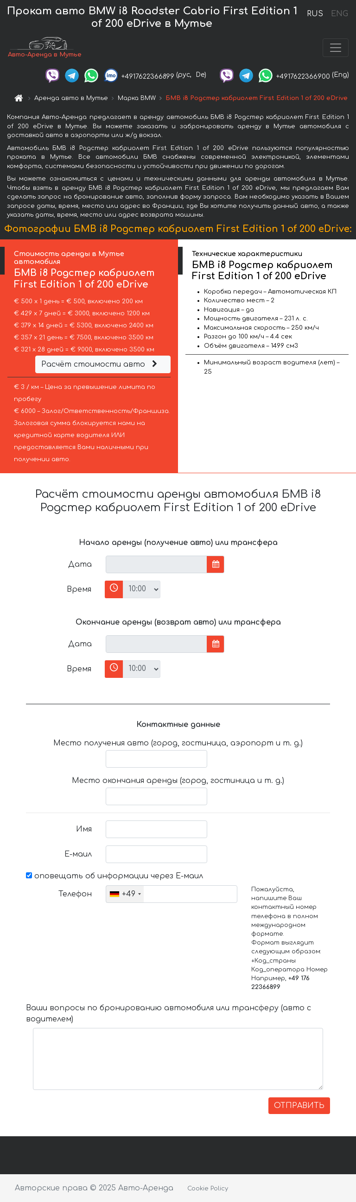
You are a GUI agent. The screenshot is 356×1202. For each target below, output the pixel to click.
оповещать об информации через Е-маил (114, 878)
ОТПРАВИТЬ (299, 1107)
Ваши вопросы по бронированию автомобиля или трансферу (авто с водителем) (168, 1015)
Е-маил (78, 856)
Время (79, 591)
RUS (315, 14)
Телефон (75, 896)
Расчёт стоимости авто (100, 366)
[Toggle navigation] (336, 48)
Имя (84, 831)
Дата (80, 566)
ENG (339, 14)
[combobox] (125, 896)
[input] (156, 566)
